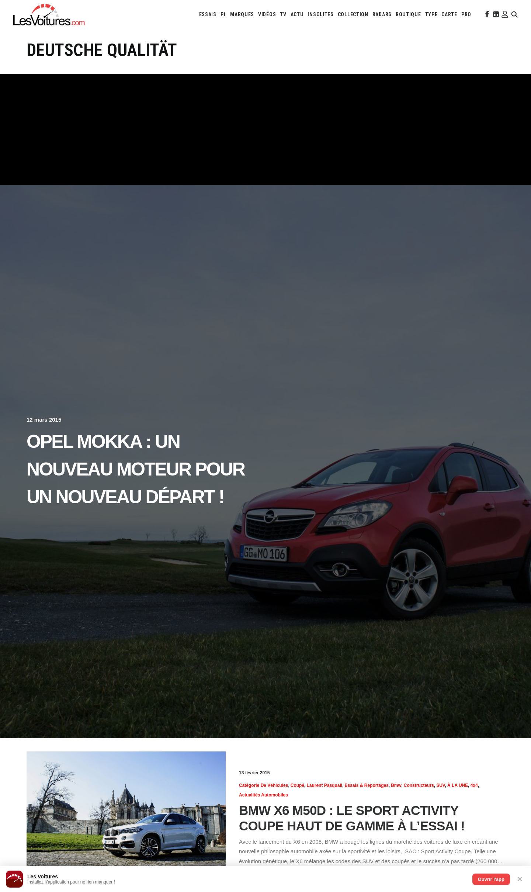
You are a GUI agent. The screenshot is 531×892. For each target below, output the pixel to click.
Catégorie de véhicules (263, 785)
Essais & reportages (366, 785)
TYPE (431, 14)
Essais (207, 14)
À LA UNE (457, 785)
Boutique (408, 14)
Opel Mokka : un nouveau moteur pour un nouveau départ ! (135, 469)
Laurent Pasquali (324, 785)
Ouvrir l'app (491, 879)
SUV (440, 785)
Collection (353, 14)
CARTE (449, 14)
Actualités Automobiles (263, 795)
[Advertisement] (265, 129)
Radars (382, 14)
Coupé (297, 785)
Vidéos (267, 14)
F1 (223, 14)
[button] (486, 14)
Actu (297, 14)
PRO (466, 14)
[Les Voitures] (49, 14)
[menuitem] (208, 14)
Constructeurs (419, 785)
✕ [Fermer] (520, 879)
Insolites (320, 14)
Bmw (396, 785)
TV (283, 14)
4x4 (474, 785)
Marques (242, 14)
